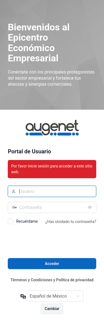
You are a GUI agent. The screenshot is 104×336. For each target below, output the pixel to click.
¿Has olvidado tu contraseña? (70, 221)
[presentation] (50, 242)
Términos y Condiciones (31, 280)
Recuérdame (27, 221)
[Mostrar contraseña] (90, 207)
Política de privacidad (74, 280)
